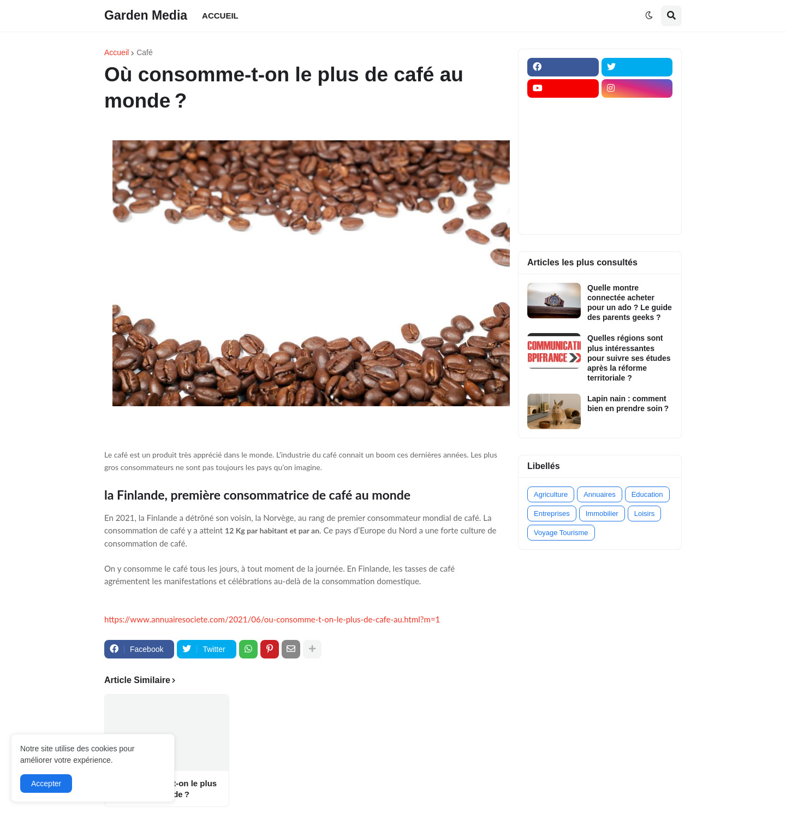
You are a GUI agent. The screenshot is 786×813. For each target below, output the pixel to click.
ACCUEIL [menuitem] (220, 15)
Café (144, 52)
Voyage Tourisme (561, 533)
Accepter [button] (46, 783)
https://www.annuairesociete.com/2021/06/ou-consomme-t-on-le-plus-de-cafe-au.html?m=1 (272, 619)
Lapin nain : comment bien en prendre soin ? (628, 403)
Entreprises (552, 513)
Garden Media (145, 15)
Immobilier (602, 513)
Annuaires (599, 494)
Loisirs (644, 513)
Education (647, 494)
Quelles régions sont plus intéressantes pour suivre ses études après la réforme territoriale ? (629, 358)
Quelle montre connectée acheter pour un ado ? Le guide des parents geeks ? (629, 302)
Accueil (116, 52)
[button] (649, 15)
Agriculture (551, 494)
